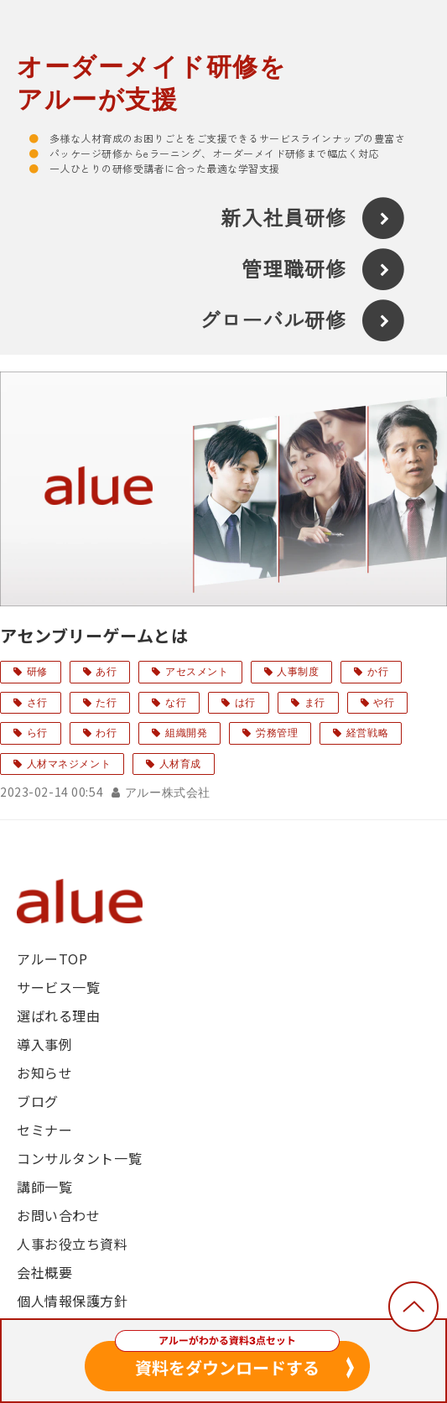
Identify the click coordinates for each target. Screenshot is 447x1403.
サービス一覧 (58, 987)
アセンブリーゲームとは (94, 635)
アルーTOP (52, 958)
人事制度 (298, 672)
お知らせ (44, 1073)
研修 (37, 672)
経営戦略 (367, 733)
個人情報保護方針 (72, 1301)
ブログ (38, 1101)
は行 (245, 703)
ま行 (314, 703)
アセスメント (196, 672)
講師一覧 (44, 1187)
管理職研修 (294, 270)
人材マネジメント (69, 764)
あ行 (106, 672)
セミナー (44, 1130)
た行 (106, 703)
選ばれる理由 (58, 1015)
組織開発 (186, 733)
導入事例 (44, 1044)
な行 (175, 703)
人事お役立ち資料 (72, 1244)
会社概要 (44, 1272)
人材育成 (180, 764)
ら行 (37, 733)
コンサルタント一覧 (79, 1158)
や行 (383, 703)
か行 (377, 672)
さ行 (37, 703)
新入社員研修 (283, 219)
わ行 (106, 733)
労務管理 (277, 733)
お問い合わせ (58, 1215)
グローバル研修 (273, 321)
